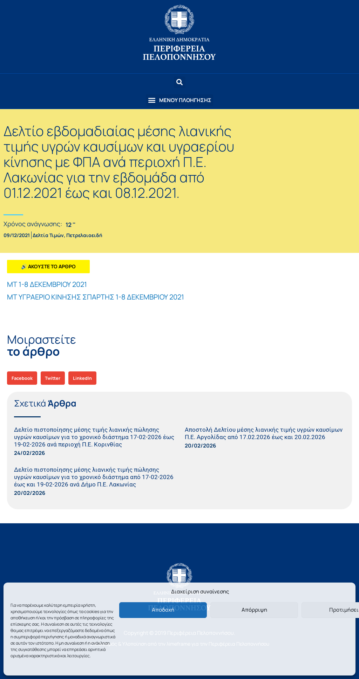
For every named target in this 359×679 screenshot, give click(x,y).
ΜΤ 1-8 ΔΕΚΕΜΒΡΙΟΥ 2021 (47, 284)
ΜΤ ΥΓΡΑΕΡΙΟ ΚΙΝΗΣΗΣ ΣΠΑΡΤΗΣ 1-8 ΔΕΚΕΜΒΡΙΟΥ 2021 (95, 297)
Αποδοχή (163, 609)
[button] (179, 100)
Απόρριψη (254, 609)
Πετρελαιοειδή (84, 235)
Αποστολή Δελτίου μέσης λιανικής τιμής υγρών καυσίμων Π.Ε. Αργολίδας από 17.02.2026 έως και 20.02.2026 (264, 433)
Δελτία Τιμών (48, 235)
